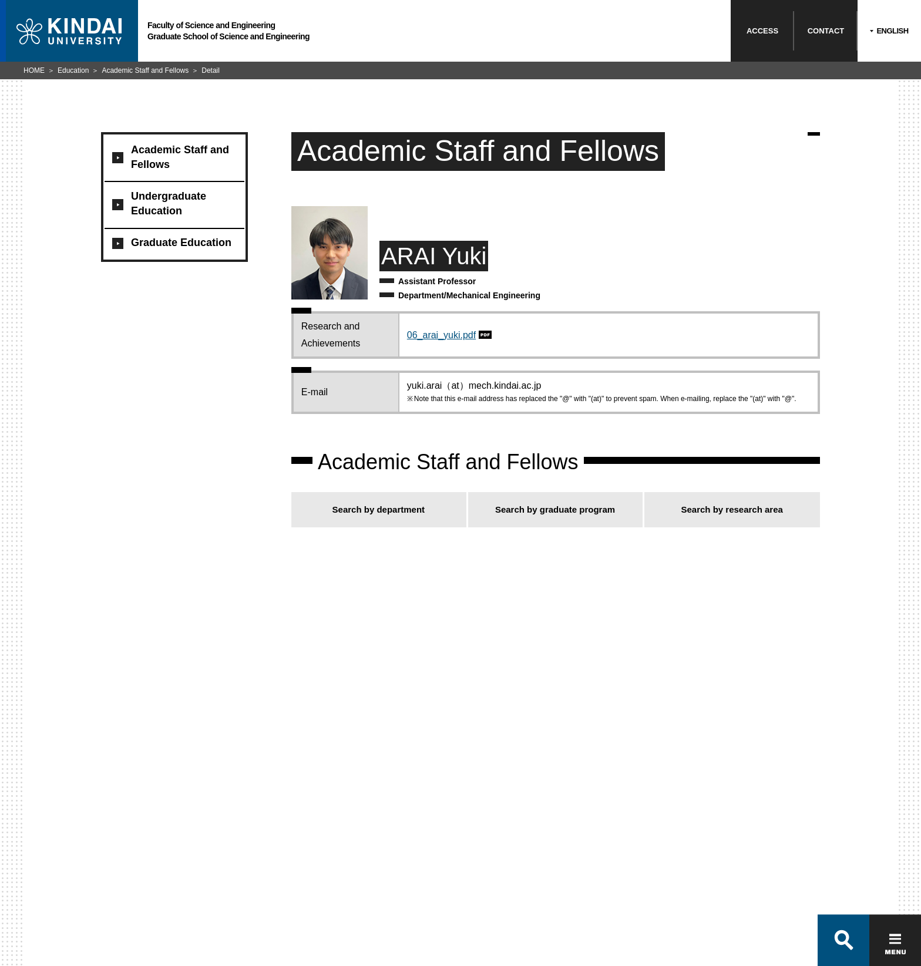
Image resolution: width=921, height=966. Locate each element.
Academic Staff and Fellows (145, 70)
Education (73, 70)
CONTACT (826, 30)
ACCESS (762, 30)
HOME (34, 70)
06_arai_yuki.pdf (441, 335)
